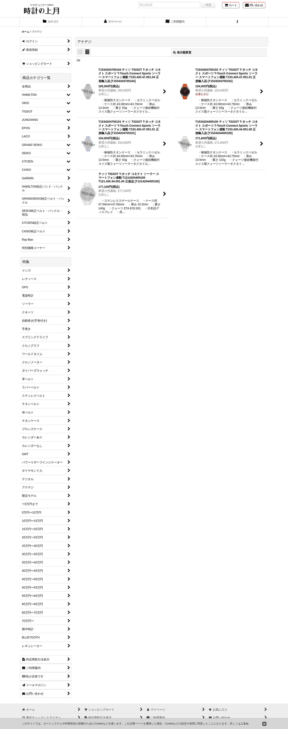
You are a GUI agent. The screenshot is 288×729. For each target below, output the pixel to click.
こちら (245, 723)
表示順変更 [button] (182, 52)
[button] (237, 22)
